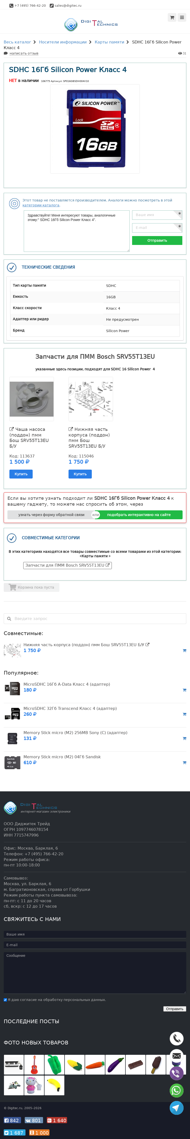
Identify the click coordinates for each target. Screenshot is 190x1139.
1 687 (14, 1133)
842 (12, 1120)
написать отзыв (24, 53)
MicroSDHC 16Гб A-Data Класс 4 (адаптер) (67, 684)
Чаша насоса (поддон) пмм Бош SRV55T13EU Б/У (29, 438)
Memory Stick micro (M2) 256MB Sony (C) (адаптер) (75, 732)
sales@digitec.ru (68, 5)
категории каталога (41, 205)
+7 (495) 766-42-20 (30, 5)
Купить (21, 474)
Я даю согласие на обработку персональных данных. (55, 1000)
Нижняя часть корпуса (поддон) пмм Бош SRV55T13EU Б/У (89, 438)
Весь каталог (17, 42)
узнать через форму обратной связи (51, 515)
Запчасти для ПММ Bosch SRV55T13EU (67, 565)
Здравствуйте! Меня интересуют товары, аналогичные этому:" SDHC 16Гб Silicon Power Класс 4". (77, 231)
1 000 (39, 1133)
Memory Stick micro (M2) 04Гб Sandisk (62, 757)
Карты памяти (109, 42)
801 (33, 1120)
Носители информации (63, 42)
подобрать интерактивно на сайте (139, 515)
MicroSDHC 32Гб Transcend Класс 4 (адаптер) (70, 708)
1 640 (57, 1120)
